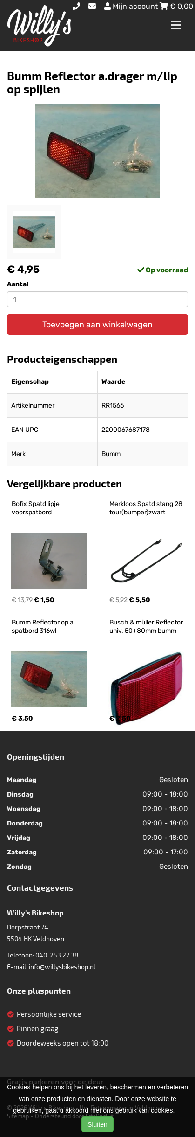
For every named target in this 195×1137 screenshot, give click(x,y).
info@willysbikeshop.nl (62, 967)
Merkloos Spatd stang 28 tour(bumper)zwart (146, 508)
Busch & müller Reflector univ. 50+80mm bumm (146, 626)
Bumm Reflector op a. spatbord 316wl (44, 626)
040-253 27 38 (57, 955)
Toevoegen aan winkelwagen (97, 324)
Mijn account (132, 6)
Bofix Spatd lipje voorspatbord (36, 508)
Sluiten (97, 1124)
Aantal (17, 284)
